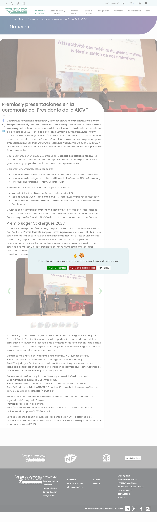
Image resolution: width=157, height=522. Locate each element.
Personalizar (104, 268)
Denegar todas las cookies (82, 268)
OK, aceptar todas (57, 268)
